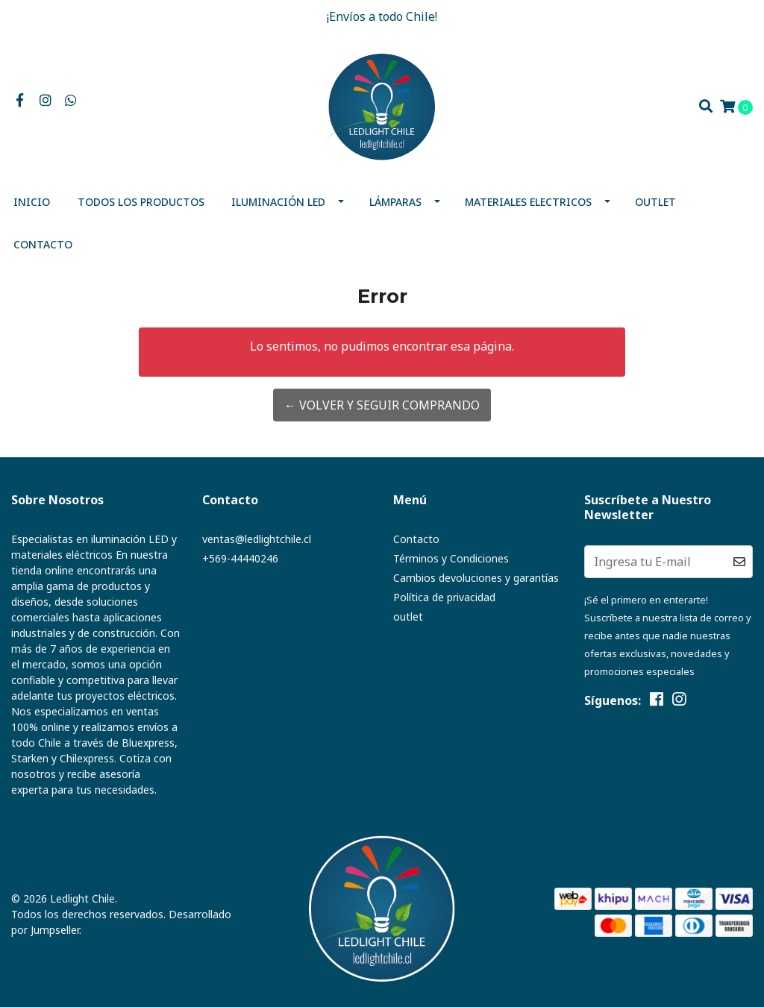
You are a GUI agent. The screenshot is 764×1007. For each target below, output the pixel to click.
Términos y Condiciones (451, 558)
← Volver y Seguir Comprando (382, 405)
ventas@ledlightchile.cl (256, 539)
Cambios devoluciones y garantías (476, 578)
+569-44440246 (240, 558)
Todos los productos (141, 202)
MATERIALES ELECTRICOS (528, 202)
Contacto (42, 244)
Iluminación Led (278, 202)
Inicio (31, 202)
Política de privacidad (444, 597)
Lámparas (395, 202)
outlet (655, 202)
